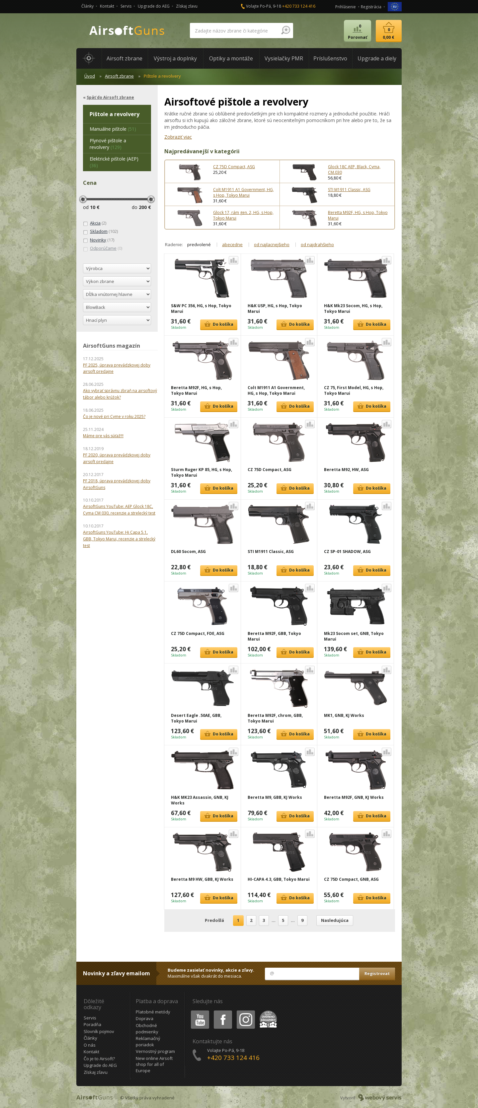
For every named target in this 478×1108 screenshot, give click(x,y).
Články (87, 6)
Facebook (222, 1011)
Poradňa (92, 1024)
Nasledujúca (335, 920)
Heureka (267, 1011)
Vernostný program (155, 1051)
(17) (98, 240)
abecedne (232, 244)
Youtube (198, 1011)
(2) (94, 223)
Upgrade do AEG (154, 6)
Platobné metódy (153, 1012)
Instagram (245, 1011)
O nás (90, 1045)
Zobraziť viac (178, 137)
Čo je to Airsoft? (99, 1059)
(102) (100, 231)
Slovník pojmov (99, 1031)
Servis (125, 6)
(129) (108, 143)
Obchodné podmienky (147, 1028)
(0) (102, 248)
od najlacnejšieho (271, 244)
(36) (114, 162)
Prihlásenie (345, 7)
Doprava (144, 1018)
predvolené (199, 244)
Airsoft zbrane (119, 76)
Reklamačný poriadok (148, 1041)
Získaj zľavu (187, 6)
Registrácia (371, 7)
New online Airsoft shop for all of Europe (154, 1064)
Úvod (89, 76)
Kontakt (107, 6)
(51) (113, 129)
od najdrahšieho (317, 244)
